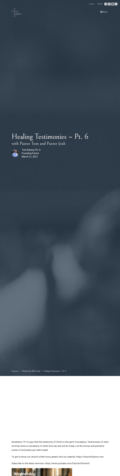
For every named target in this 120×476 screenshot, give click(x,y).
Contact (91, 4)
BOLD (100, 4)
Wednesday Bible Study (31, 371)
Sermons (15, 371)
